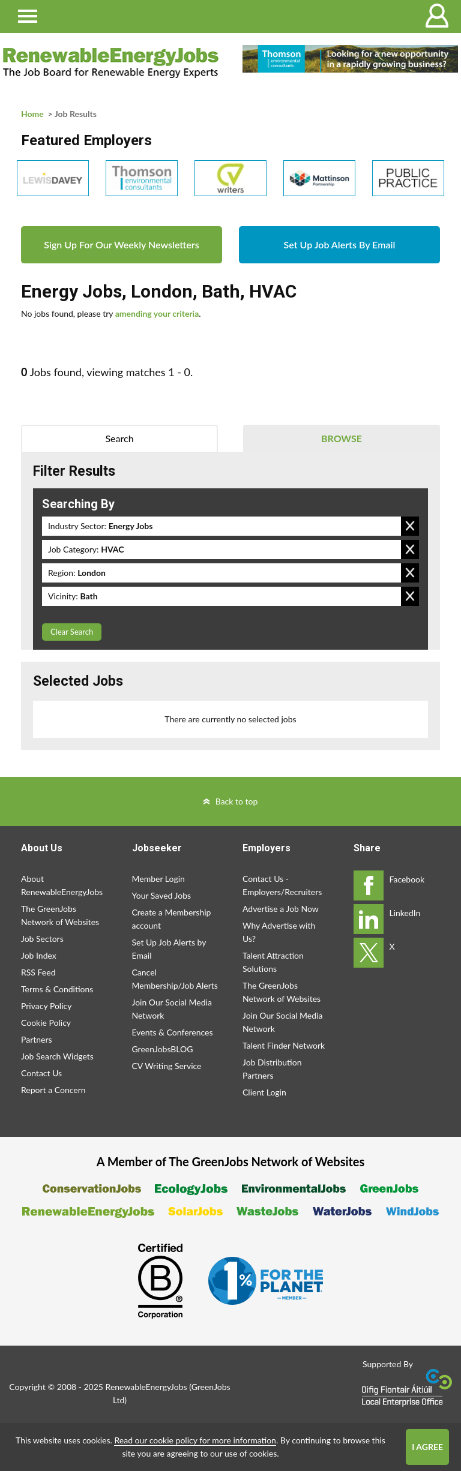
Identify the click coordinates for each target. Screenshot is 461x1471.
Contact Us (41, 1073)
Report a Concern (53, 1090)
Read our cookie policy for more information (195, 1440)
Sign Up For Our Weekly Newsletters (121, 244)
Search (119, 438)
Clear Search (71, 632)
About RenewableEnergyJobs (62, 885)
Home (32, 114)
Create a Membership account (171, 918)
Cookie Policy (46, 1022)
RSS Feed (38, 972)
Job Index (38, 955)
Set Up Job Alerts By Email (340, 244)
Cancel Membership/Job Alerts (175, 978)
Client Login (264, 1092)
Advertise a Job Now (281, 908)
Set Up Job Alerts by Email (169, 948)
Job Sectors (42, 938)
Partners (36, 1039)
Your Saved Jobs (161, 895)
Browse (341, 438)
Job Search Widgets (57, 1056)
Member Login (158, 878)
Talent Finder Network (284, 1045)
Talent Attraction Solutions (273, 962)
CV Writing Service (167, 1066)
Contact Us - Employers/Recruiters (282, 885)
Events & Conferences (172, 1032)
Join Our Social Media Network (172, 1008)
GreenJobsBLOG (162, 1049)
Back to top (236, 801)
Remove (410, 526)
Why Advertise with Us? (279, 932)
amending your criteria (157, 313)
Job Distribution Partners (272, 1068)
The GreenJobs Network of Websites (60, 915)
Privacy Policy (46, 1006)
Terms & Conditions (57, 989)
